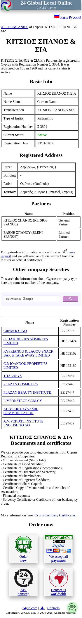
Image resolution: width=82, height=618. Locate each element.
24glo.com (29, 608)
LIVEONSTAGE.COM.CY (22, 401)
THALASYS (12, 376)
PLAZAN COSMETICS (20, 384)
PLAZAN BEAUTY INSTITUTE (27, 392)
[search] (31, 299)
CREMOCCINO (15, 331)
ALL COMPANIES (14, 27)
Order (23, 548)
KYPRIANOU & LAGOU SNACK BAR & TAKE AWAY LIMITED (28, 353)
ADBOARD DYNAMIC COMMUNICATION (20, 411)
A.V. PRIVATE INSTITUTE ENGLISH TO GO (23, 423)
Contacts (53, 608)
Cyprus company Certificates (55, 515)
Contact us (58, 582)
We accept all (59, 548)
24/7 (24, 582)
